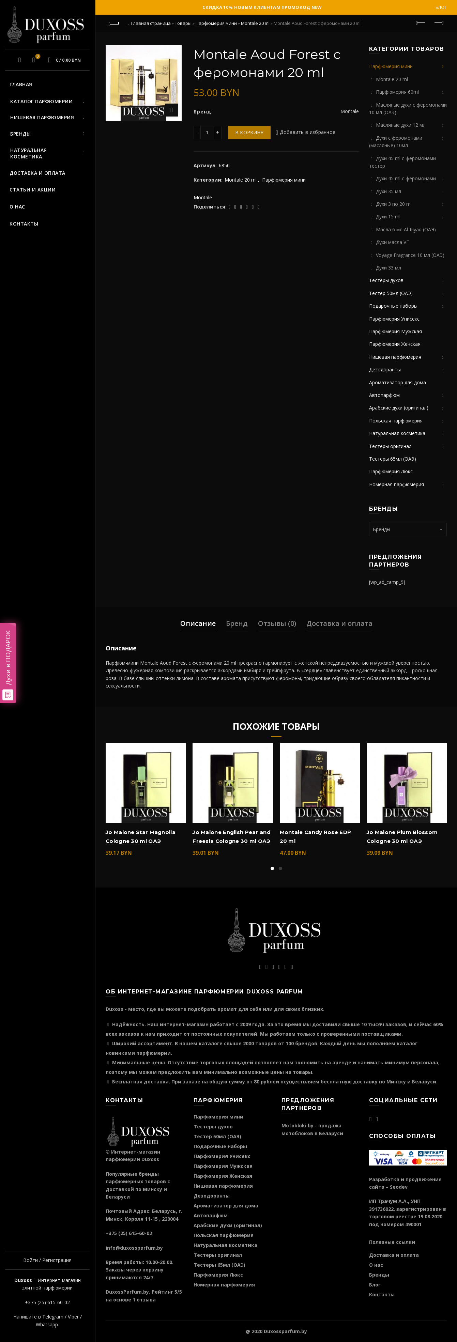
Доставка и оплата (37, 173)
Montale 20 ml (255, 23)
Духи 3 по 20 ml (394, 204)
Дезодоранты (385, 369)
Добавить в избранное (307, 132)
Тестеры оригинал (390, 446)
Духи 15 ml (388, 216)
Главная (21, 84)
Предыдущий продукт (421, 22)
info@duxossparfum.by (134, 1248)
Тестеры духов (386, 280)
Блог (441, 7)
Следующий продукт (438, 22)
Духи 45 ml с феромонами (406, 178)
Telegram (52, 1316)
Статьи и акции (33, 189)
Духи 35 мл (388, 191)
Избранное (37, 57)
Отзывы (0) (277, 623)
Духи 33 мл (388, 267)
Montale (203, 197)
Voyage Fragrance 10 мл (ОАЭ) (410, 255)
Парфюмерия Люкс (391, 471)
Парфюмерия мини (216, 23)
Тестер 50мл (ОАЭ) (391, 293)
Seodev (399, 1187)
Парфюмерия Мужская (395, 331)
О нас (17, 206)
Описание (198, 623)
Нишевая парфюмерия (42, 117)
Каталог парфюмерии (41, 101)
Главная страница (151, 23)
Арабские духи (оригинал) (398, 407)
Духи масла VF (392, 242)
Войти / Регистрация (47, 1260)
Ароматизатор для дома (397, 382)
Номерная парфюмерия (396, 484)
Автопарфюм (384, 395)
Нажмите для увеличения (171, 110)
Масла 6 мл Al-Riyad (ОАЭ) (406, 229)
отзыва (146, 1299)
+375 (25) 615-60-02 (47, 1302)
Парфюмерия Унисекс (394, 318)
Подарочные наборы (393, 306)
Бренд (237, 623)
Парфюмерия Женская (395, 344)
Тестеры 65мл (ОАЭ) (392, 459)
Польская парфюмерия (396, 420)
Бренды (20, 133)
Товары (183, 23)
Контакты (24, 223)
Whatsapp (47, 1324)
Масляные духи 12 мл (401, 125)
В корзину (249, 132)
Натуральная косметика (28, 153)
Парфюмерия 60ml (397, 92)
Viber (73, 1316)
